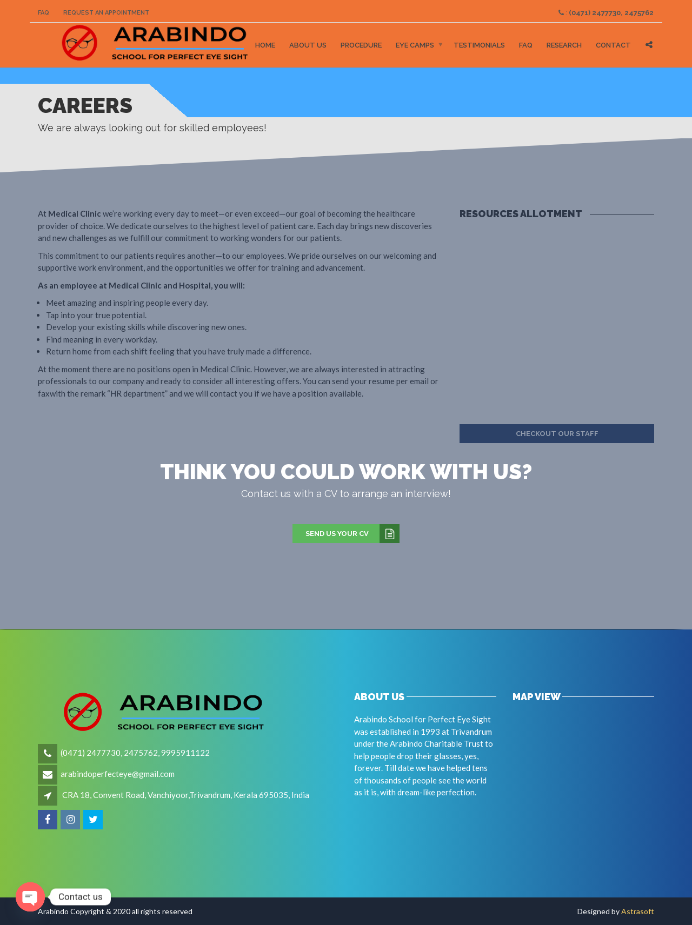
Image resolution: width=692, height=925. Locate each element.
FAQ (43, 12)
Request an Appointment (106, 12)
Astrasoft (637, 911)
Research (564, 45)
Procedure (361, 45)
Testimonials (479, 45)
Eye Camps (415, 45)
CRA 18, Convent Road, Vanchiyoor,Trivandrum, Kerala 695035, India (185, 795)
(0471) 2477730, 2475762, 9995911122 (135, 753)
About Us (308, 45)
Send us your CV (352, 534)
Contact (613, 45)
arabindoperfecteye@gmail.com (118, 774)
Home (265, 45)
